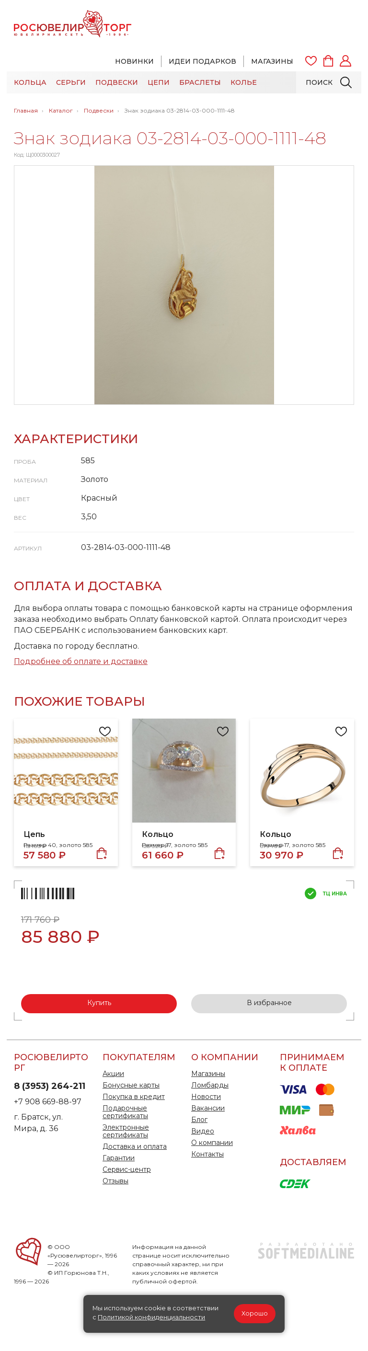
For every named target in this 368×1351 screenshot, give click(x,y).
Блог (199, 1119)
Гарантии (119, 1158)
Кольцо (157, 834)
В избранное (269, 1002)
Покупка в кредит (134, 1096)
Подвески (116, 82)
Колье (243, 82)
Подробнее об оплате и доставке (81, 661)
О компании (212, 1142)
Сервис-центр (127, 1169)
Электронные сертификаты (126, 1131)
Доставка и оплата (135, 1146)
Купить (99, 1002)
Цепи (159, 82)
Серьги (71, 82)
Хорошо (255, 1313)
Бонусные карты (131, 1085)
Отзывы (115, 1181)
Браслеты (200, 82)
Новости (206, 1096)
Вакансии (208, 1108)
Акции (113, 1073)
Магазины (272, 61)
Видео (202, 1131)
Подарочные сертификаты (125, 1112)
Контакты (207, 1154)
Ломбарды (210, 1085)
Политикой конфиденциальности (151, 1317)
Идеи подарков (202, 61)
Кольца (30, 82)
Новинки (134, 61)
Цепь (34, 834)
